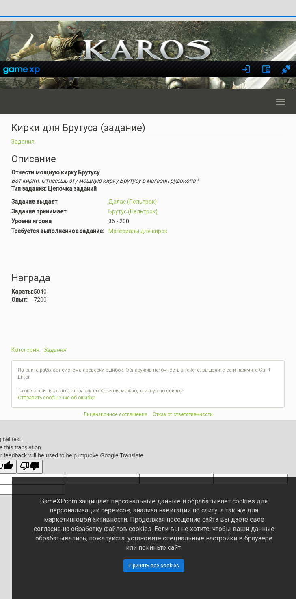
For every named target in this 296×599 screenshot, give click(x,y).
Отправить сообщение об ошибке (56, 398)
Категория (25, 349)
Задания (23, 141)
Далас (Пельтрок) (132, 201)
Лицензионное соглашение (115, 414)
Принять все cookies (154, 565)
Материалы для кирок (137, 231)
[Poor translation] (30, 467)
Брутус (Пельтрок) (133, 211)
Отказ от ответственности (183, 414)
